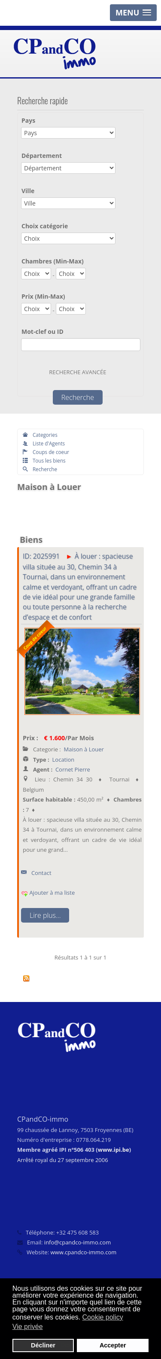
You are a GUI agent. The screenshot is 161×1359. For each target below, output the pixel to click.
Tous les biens (44, 460)
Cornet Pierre (72, 769)
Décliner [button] (43, 1345)
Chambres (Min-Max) (52, 261)
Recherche (40, 469)
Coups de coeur (46, 451)
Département (41, 155)
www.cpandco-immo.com (83, 1252)
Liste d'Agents (44, 443)
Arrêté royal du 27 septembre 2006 (62, 1160)
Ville (27, 191)
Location (63, 759)
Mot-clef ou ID (42, 331)
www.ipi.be (113, 1149)
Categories (40, 434)
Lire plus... (45, 915)
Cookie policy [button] (102, 1317)
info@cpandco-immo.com (77, 1242)
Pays (28, 120)
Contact (36, 873)
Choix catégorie (44, 226)
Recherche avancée (77, 372)
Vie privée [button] (27, 1326)
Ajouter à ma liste (48, 892)
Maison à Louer (84, 749)
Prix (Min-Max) (43, 296)
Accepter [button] (113, 1345)
